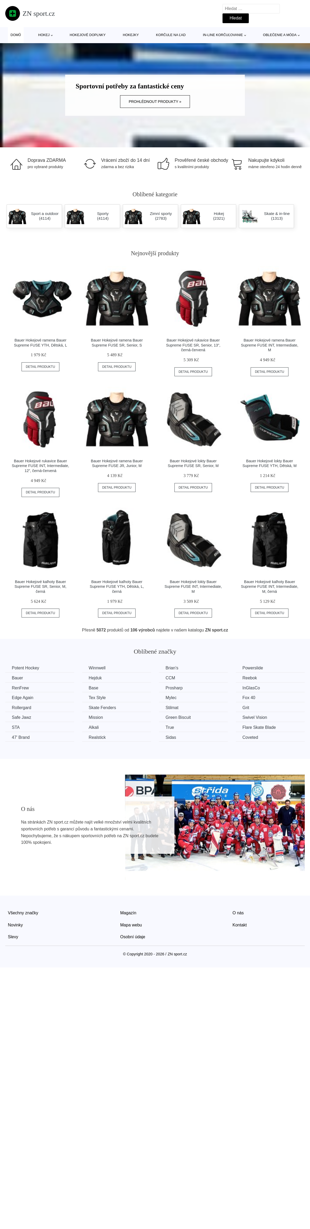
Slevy (13, 937)
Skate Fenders (102, 707)
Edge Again (22, 697)
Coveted (250, 737)
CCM (170, 678)
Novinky (15, 925)
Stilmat (172, 707)
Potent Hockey (25, 668)
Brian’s (172, 668)
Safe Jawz (21, 717)
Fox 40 (248, 697)
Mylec (171, 697)
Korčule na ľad (171, 35)
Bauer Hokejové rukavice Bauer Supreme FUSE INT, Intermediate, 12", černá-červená (40, 466)
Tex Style (97, 697)
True (170, 727)
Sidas (171, 737)
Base (93, 688)
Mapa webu (131, 925)
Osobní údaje (132, 937)
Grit (245, 707)
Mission (96, 717)
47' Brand (21, 737)
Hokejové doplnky (88, 35)
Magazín (128, 913)
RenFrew (20, 688)
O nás (238, 913)
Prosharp (174, 688)
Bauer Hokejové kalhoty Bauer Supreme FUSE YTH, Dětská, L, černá (117, 587)
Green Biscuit (178, 717)
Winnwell (97, 668)
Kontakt (240, 925)
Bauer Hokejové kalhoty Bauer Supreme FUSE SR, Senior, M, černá (40, 587)
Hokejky (131, 35)
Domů (16, 35)
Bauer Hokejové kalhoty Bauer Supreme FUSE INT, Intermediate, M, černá (269, 587)
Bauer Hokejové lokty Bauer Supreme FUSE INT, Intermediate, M (193, 587)
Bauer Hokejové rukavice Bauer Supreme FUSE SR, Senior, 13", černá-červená (193, 345)
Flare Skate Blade (259, 727)
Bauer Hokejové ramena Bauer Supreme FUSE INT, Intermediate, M (269, 345)
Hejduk (95, 678)
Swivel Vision (254, 717)
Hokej (43, 35)
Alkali (94, 727)
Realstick (97, 737)
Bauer (17, 678)
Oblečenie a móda (280, 35)
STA (16, 727)
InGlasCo (251, 688)
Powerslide (252, 668)
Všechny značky (23, 913)
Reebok (249, 678)
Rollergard (21, 707)
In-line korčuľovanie (223, 35)
